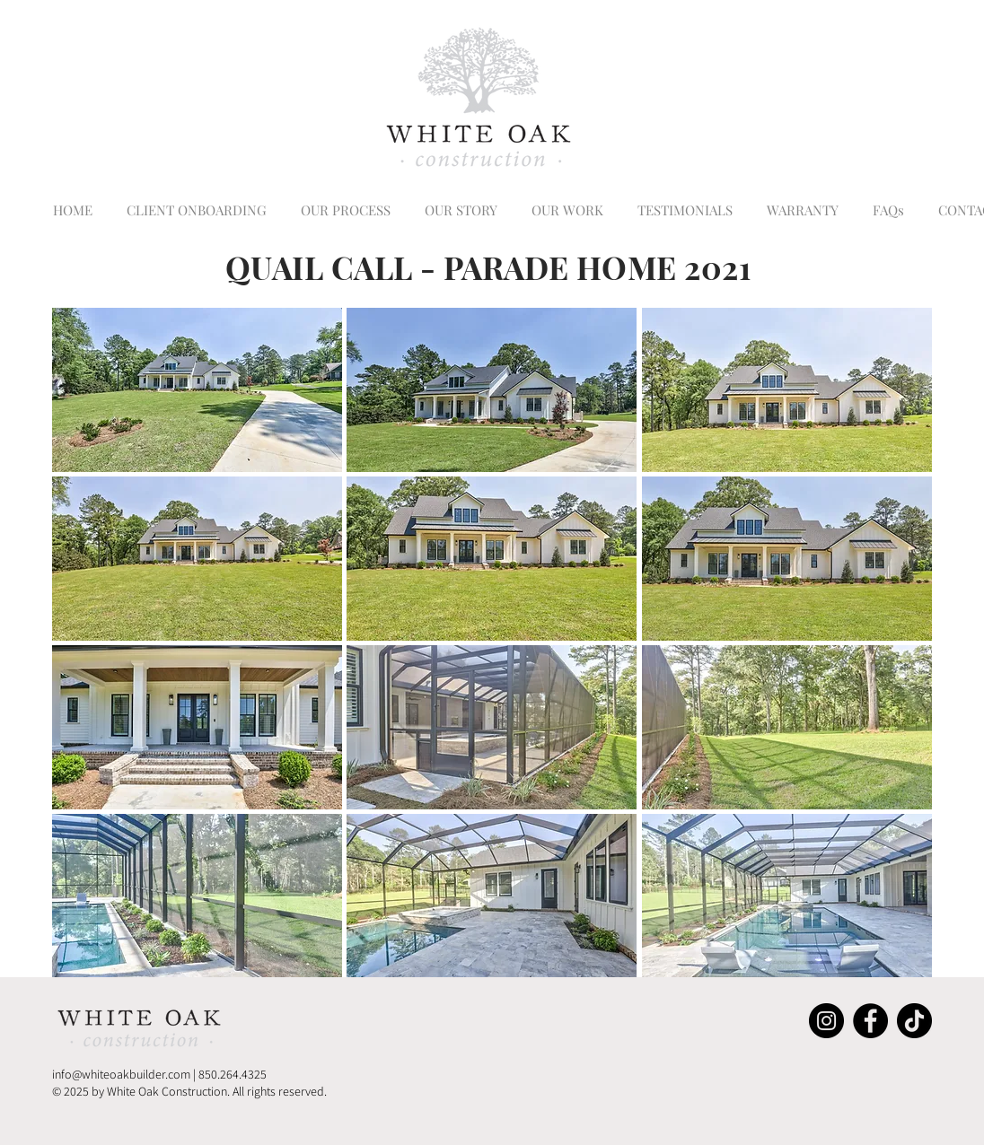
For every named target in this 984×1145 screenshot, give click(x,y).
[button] (197, 390)
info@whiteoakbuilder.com (121, 1074)
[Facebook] (870, 1020)
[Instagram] (826, 1020)
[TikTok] (914, 1020)
